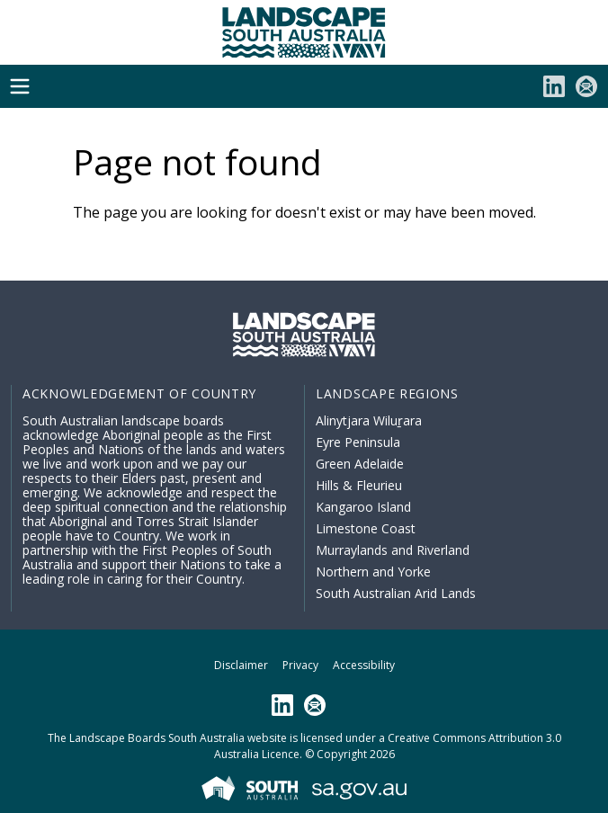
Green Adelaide (360, 463)
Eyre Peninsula (358, 442)
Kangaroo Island (363, 506)
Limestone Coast (366, 528)
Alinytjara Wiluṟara (369, 420)
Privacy (300, 665)
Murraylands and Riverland (392, 549)
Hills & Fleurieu (359, 485)
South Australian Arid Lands (396, 593)
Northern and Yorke (373, 571)
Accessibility (364, 665)
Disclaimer (241, 665)
